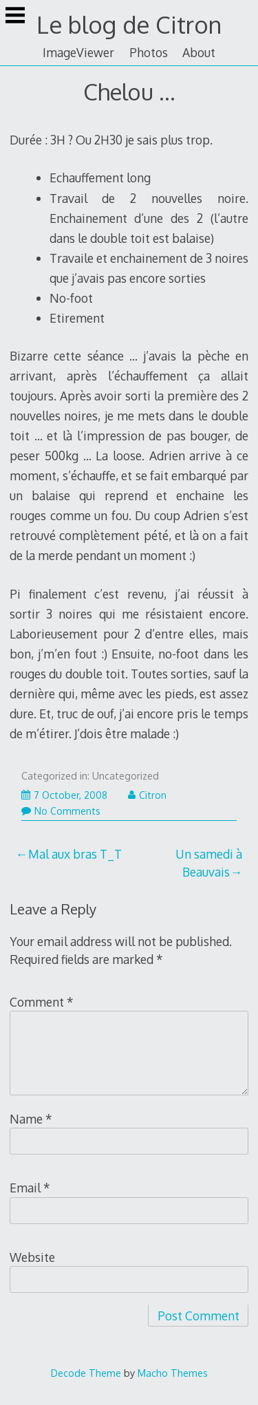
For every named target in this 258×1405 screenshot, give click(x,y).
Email (30, 1187)
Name (31, 1118)
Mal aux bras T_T (75, 853)
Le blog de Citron (129, 24)
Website (32, 1257)
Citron (147, 795)
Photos (148, 52)
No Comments (60, 811)
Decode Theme (86, 1372)
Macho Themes (173, 1372)
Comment (42, 1001)
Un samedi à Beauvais (208, 862)
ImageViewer (78, 52)
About (198, 52)
